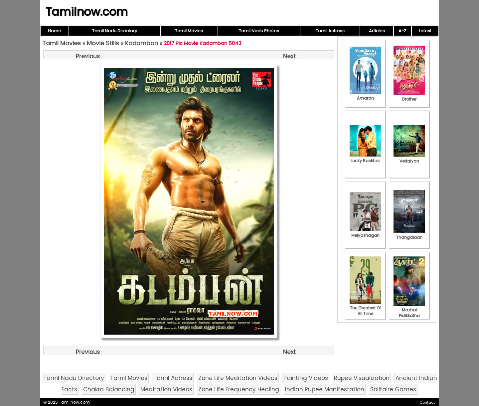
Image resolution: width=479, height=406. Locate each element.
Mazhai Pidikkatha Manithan (409, 312)
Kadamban (141, 43)
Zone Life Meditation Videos (237, 378)
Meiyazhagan (365, 232)
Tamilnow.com (87, 12)
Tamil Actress (330, 31)
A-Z (402, 31)
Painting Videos (305, 378)
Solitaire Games (393, 389)
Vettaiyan (409, 158)
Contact (427, 402)
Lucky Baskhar (365, 158)
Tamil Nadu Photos (259, 31)
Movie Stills (103, 43)
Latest (425, 31)
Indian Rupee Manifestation (324, 389)
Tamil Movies (189, 31)
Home (54, 31)
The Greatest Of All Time (365, 307)
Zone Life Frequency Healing (238, 389)
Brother (409, 96)
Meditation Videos (166, 389)
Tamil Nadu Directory (114, 31)
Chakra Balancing (108, 389)
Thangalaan (409, 234)
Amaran (365, 95)
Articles (377, 31)
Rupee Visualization (362, 378)
